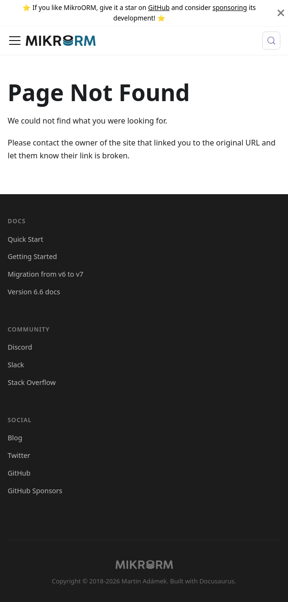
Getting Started (32, 256)
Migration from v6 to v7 (46, 274)
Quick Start (25, 239)
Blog (15, 437)
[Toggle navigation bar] (15, 40)
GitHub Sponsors (35, 490)
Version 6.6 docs (34, 291)
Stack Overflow (32, 382)
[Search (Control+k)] (271, 40)
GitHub (159, 7)
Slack (16, 364)
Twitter (19, 455)
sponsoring (230, 7)
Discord (20, 347)
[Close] (281, 13)
